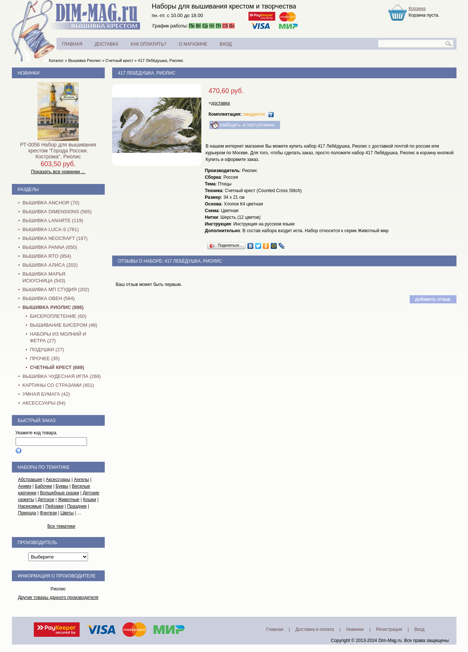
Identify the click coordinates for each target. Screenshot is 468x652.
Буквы (62, 486)
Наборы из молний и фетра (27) (58, 337)
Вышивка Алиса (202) (50, 265)
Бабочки (43, 486)
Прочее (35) (45, 358)
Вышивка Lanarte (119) (53, 220)
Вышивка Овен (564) (49, 298)
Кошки (89, 499)
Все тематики (61, 526)
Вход (420, 629)
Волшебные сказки (59, 492)
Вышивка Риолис (84, 60)
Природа (27, 513)
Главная (274, 629)
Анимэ (25, 486)
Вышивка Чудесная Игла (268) (62, 376)
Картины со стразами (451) (58, 385)
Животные (68, 499)
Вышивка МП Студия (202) (56, 289)
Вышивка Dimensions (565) (57, 211)
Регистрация (389, 629)
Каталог (56, 60)
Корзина (417, 8)
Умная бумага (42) (46, 394)
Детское (46, 499)
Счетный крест (119, 60)
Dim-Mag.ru (390, 640)
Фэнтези (48, 513)
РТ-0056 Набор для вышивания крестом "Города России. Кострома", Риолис (58, 150)
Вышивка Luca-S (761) (51, 229)
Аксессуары (58, 479)
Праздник (77, 506)
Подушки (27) (47, 349)
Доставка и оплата (315, 629)
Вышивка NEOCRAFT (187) (55, 238)
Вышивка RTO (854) (47, 256)
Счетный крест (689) (57, 367)
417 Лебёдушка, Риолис (160, 60)
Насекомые (30, 506)
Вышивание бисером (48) (63, 325)
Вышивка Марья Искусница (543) (44, 277)
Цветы (67, 513)
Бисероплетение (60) (58, 316)
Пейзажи (54, 506)
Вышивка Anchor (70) (51, 202)
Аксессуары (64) (44, 403)
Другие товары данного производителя (58, 597)
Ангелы (81, 479)
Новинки (29, 73)
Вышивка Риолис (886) (53, 307)
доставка (220, 103)
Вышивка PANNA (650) (50, 247)
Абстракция (30, 479)
